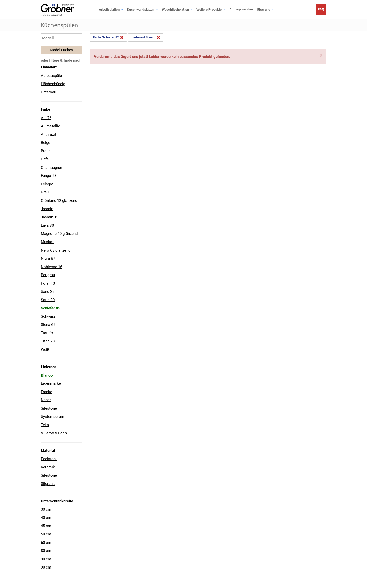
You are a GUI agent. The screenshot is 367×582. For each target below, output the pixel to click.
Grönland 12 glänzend (59, 200)
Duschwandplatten (140, 9)
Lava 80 (47, 225)
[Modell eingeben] (61, 38)
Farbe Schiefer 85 (108, 37)
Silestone (49, 408)
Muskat (47, 242)
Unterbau (48, 92)
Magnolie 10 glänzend (59, 233)
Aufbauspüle (51, 75)
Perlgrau (48, 275)
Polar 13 (48, 283)
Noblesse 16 (51, 267)
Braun (45, 151)
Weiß (45, 349)
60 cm (46, 542)
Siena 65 (48, 324)
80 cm (46, 550)
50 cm (46, 534)
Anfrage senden (241, 9)
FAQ (321, 9)
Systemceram (52, 416)
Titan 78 (48, 341)
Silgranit (48, 483)
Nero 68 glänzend (55, 250)
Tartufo (47, 333)
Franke (46, 392)
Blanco (47, 375)
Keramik (48, 467)
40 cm (46, 517)
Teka (45, 425)
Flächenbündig (53, 83)
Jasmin (47, 208)
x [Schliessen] (321, 55)
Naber (46, 400)
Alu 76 (46, 118)
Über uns (263, 9)
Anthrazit (48, 134)
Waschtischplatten (175, 9)
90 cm (46, 559)
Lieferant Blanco (146, 37)
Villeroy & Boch (54, 433)
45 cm (46, 526)
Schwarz (48, 316)
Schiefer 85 (50, 308)
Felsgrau (48, 184)
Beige (45, 142)
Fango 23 (48, 175)
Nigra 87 (48, 258)
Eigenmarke (51, 383)
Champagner (51, 167)
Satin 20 (48, 300)
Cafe (45, 159)
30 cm (46, 509)
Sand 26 (47, 291)
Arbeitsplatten (109, 9)
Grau (45, 192)
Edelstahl (49, 458)
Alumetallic (50, 126)
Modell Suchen (61, 50)
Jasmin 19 (49, 217)
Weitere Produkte (209, 9)
